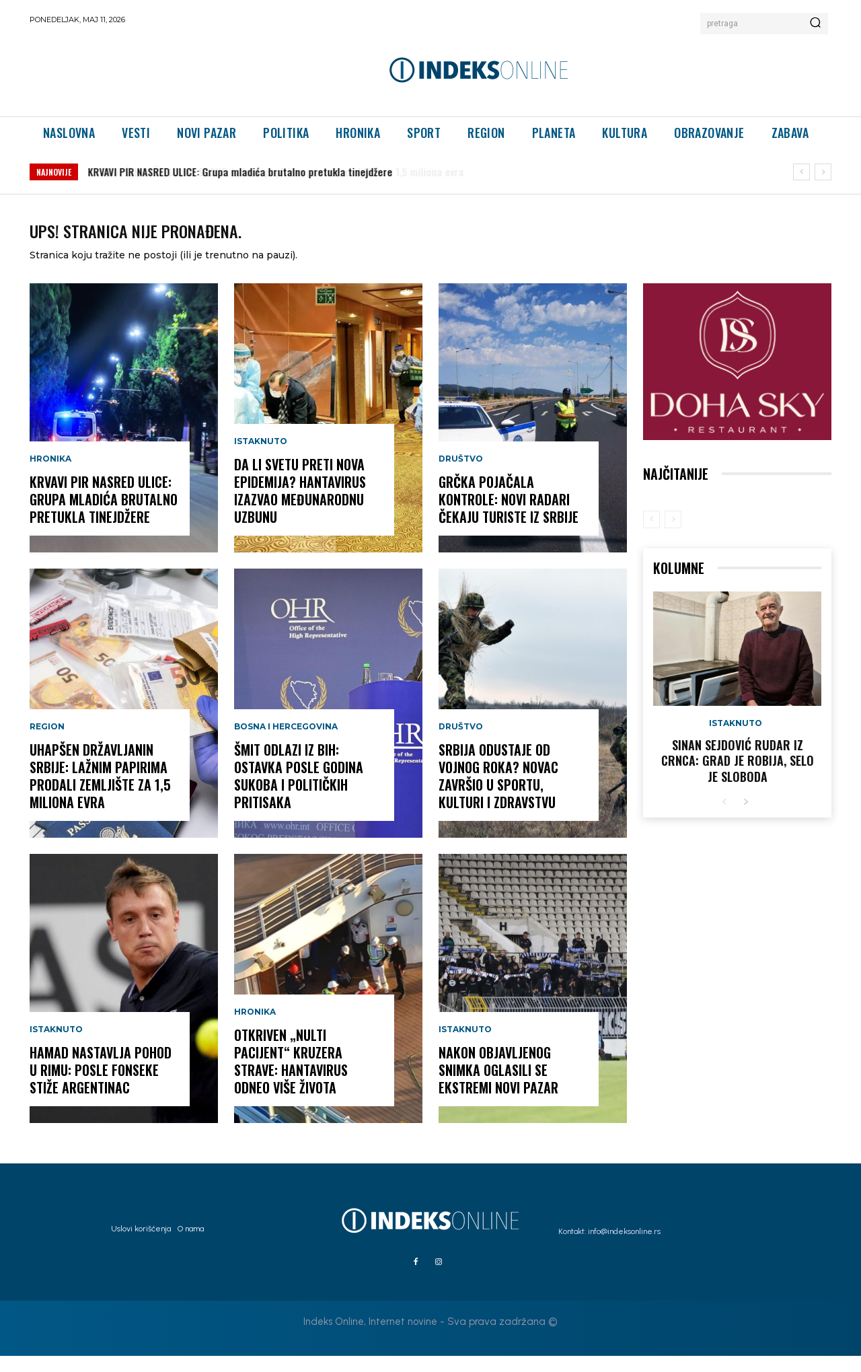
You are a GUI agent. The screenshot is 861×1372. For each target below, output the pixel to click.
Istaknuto (56, 1046)
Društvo (461, 475)
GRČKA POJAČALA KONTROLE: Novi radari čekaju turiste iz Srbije (508, 515)
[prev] (801, 172)
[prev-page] (651, 535)
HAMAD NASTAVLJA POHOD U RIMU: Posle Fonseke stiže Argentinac (101, 1086)
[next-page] (745, 818)
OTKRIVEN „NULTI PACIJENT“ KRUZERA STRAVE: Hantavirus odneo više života (291, 1077)
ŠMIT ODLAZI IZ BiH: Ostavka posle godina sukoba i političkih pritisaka (298, 792)
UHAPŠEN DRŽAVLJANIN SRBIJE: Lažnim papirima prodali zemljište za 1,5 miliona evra (283, 171)
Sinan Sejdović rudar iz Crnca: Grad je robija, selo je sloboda (737, 776)
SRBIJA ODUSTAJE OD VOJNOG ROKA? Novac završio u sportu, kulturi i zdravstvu (498, 792)
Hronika (50, 475)
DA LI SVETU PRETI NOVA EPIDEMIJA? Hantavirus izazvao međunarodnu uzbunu (300, 506)
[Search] (815, 23)
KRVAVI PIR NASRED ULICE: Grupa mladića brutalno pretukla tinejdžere (104, 515)
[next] (823, 172)
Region (47, 743)
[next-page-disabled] (673, 535)
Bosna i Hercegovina (286, 743)
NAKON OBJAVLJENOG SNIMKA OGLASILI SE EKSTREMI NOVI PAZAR (498, 1086)
